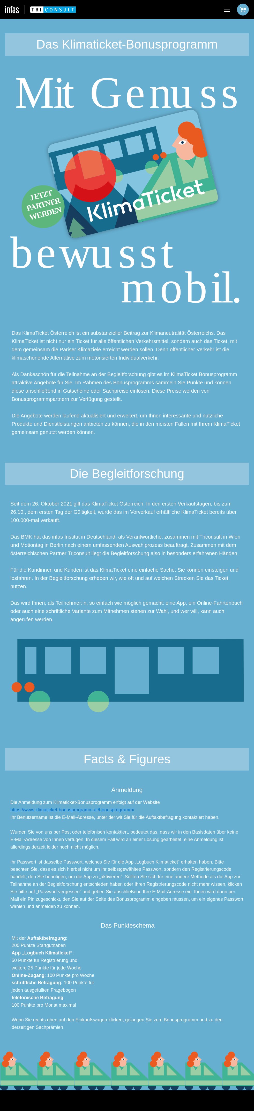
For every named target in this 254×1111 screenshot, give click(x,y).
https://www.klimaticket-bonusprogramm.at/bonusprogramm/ (72, 809)
